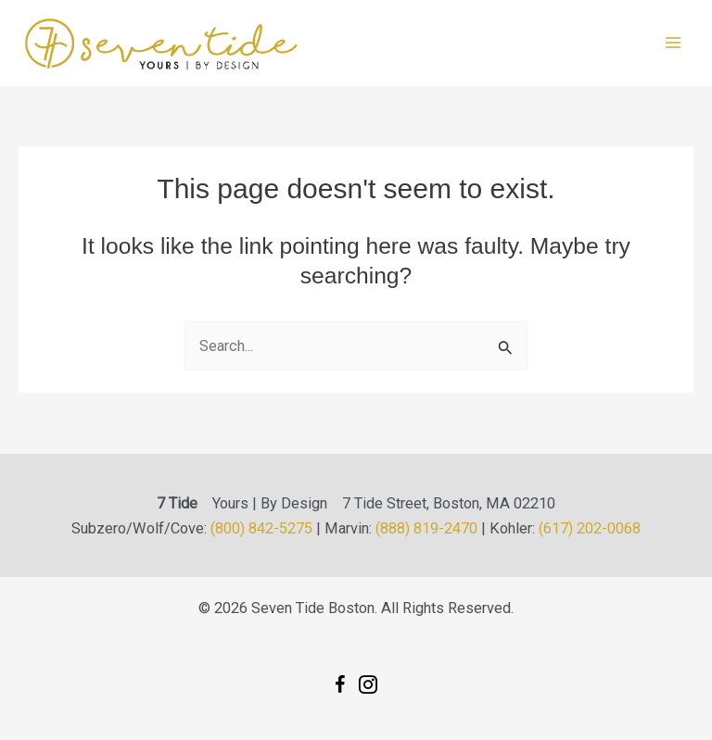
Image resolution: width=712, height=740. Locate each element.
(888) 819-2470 (426, 528)
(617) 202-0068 (590, 528)
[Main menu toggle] (672, 43)
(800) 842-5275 (261, 528)
